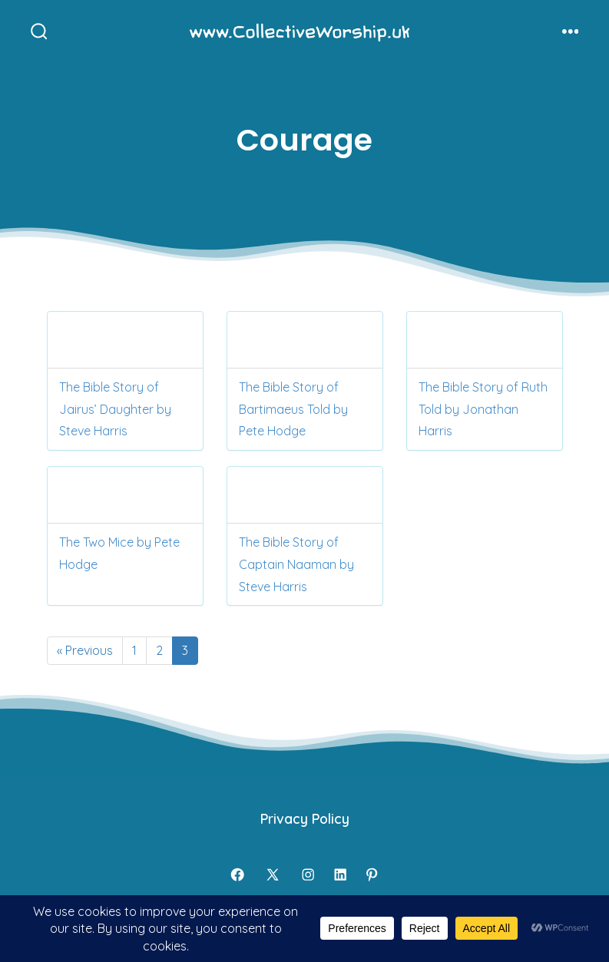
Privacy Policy (304, 818)
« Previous (85, 650)
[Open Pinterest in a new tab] (372, 874)
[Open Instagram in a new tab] (308, 874)
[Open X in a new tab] (272, 874)
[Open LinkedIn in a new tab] (340, 874)
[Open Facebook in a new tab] (237, 874)
